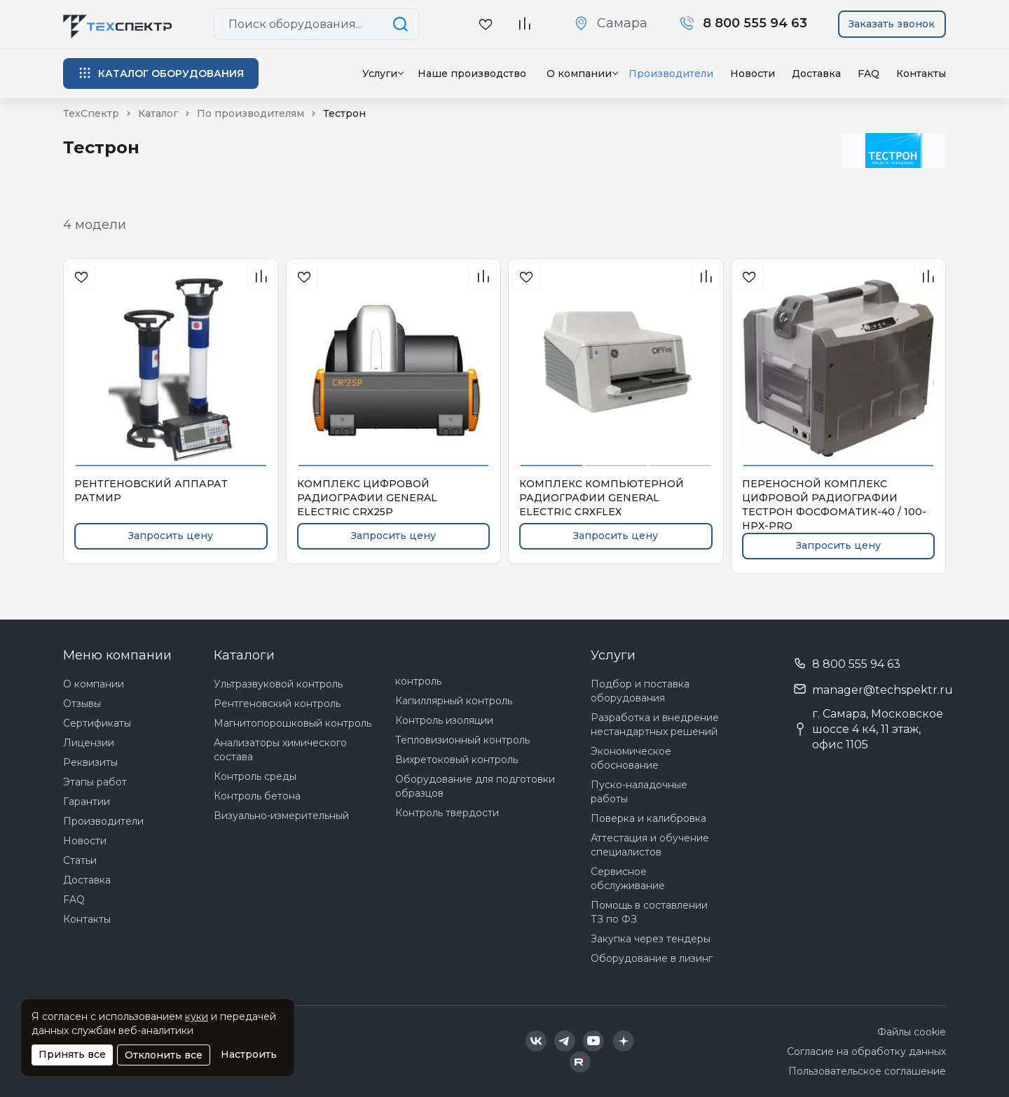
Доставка (816, 73)
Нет (660, 98)
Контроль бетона (257, 796)
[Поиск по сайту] (402, 24)
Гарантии (86, 801)
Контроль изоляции (444, 720)
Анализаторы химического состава (280, 749)
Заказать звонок (892, 24)
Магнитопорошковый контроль (292, 723)
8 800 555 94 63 (856, 664)
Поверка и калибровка (648, 818)
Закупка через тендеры (651, 938)
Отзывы (82, 703)
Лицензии (88, 742)
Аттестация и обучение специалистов (650, 845)
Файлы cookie (911, 1032)
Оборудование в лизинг (652, 958)
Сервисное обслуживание (628, 878)
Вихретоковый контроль (456, 759)
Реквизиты (90, 762)
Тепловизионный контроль (462, 740)
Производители (103, 821)
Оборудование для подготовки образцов (475, 786)
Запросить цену (170, 535)
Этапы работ (95, 782)
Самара (622, 23)
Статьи (80, 860)
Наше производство (472, 73)
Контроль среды (255, 776)
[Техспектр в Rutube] (580, 1061)
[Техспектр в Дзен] (623, 1040)
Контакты (921, 73)
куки (196, 1016)
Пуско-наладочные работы (639, 791)
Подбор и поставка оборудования (640, 691)
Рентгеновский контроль (277, 703)
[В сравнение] (524, 24)
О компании (93, 684)
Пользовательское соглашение (867, 1071)
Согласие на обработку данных (866, 1051)
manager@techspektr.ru (882, 690)
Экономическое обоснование (631, 758)
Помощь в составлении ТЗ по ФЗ (649, 912)
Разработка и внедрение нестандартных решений (655, 724)
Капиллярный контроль (453, 700)
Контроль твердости (447, 812)
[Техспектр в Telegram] (564, 1040)
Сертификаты (97, 723)
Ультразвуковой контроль (278, 684)
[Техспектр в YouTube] (594, 1040)
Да (622, 98)
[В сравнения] (261, 277)
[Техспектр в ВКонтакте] (536, 1040)
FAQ (868, 73)
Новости (752, 73)
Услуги (379, 73)
